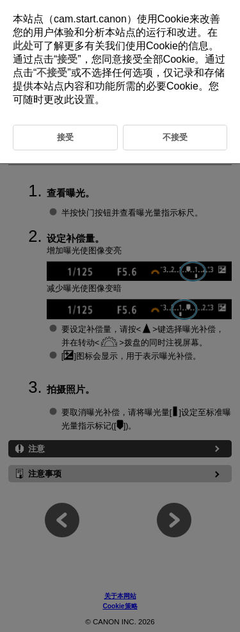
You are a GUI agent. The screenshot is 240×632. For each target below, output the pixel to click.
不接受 (51, 72)
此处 (23, 45)
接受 (67, 59)
